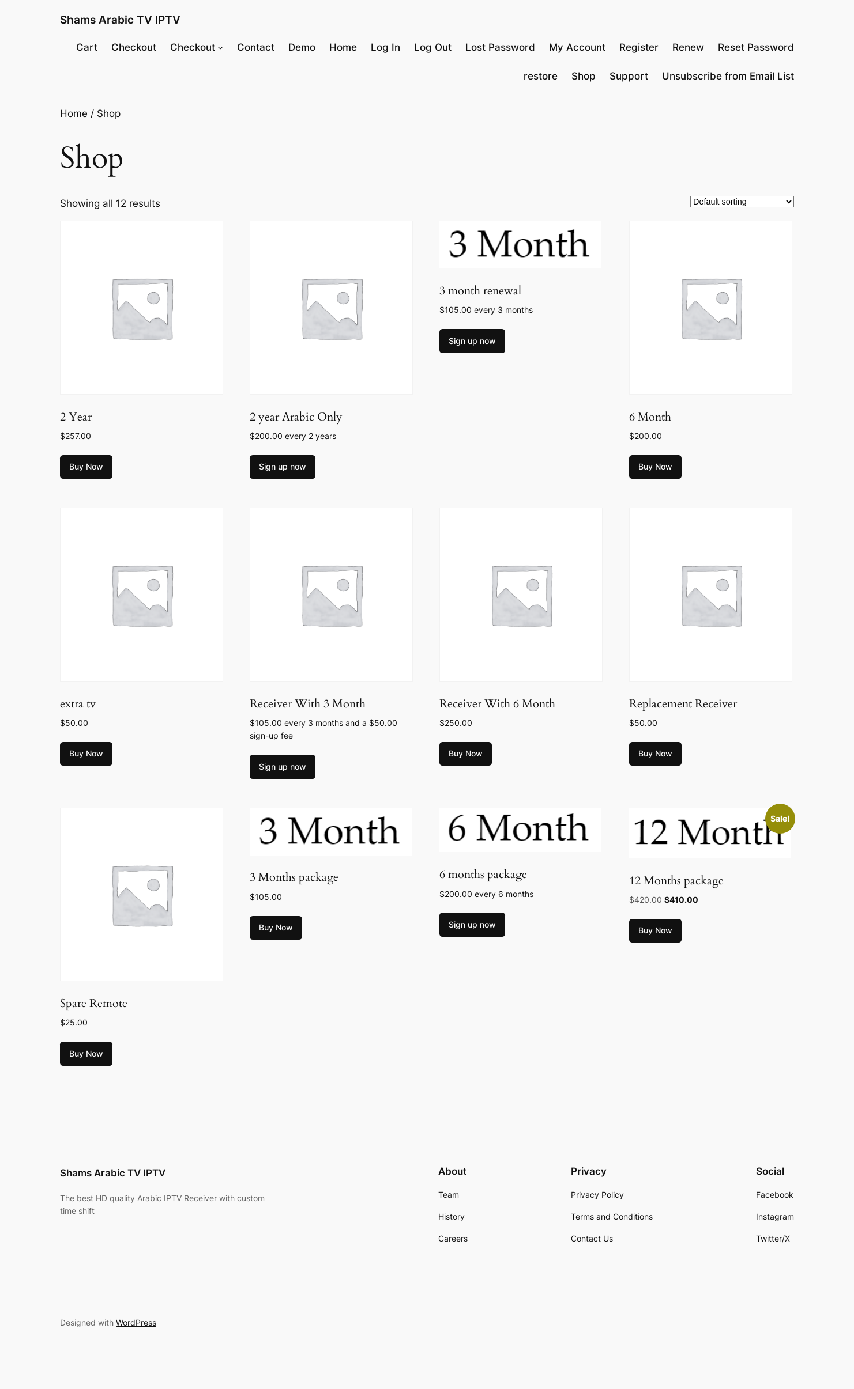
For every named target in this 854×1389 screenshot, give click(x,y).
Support (629, 76)
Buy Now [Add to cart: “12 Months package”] (655, 930)
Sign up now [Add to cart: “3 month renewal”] (472, 341)
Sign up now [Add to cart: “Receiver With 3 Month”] (282, 766)
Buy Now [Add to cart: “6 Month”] (655, 466)
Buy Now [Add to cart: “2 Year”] (86, 466)
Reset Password (756, 47)
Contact (255, 47)
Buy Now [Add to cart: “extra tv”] (86, 753)
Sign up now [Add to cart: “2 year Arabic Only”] (282, 466)
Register (639, 47)
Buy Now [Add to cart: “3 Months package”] (276, 927)
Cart (86, 47)
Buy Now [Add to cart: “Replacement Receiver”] (655, 753)
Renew (688, 47)
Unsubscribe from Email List (728, 76)
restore (541, 76)
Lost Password (500, 47)
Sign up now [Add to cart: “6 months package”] (472, 924)
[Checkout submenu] (220, 47)
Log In (385, 47)
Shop (583, 76)
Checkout (133, 47)
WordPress (136, 1322)
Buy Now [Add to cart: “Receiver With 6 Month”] (466, 753)
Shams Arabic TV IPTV (120, 20)
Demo (301, 47)
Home (343, 47)
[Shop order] (742, 201)
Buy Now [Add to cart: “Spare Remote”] (86, 1053)
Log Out (433, 47)
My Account (577, 47)
